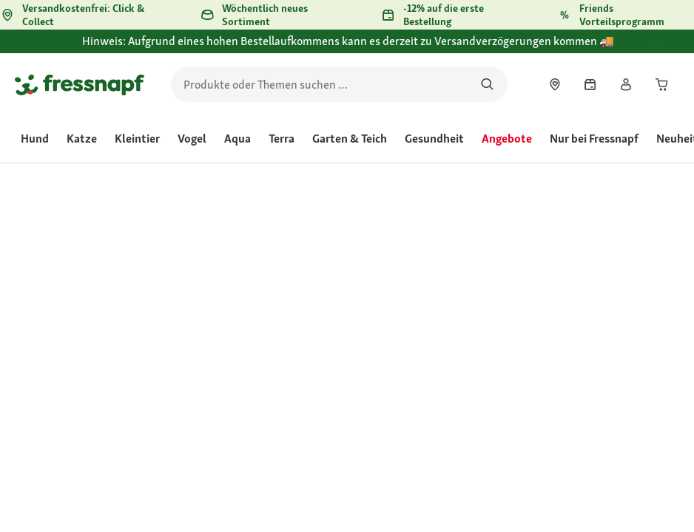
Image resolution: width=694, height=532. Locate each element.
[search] (339, 84)
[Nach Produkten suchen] (487, 84)
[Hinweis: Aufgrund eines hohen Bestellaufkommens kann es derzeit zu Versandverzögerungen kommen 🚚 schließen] (669, 49)
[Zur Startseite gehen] (79, 84)
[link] (555, 84)
